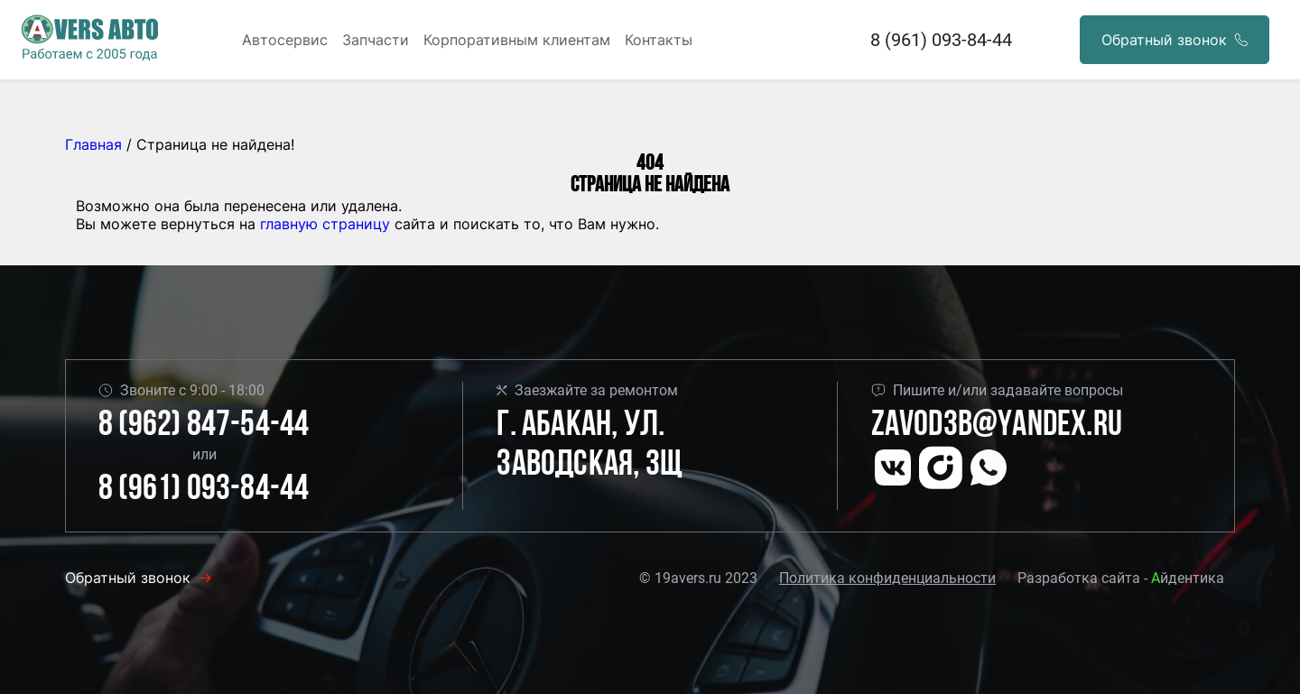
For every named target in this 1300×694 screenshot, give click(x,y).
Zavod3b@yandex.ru (996, 426)
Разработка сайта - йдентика (1120, 578)
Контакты (658, 40)
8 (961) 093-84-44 (941, 40)
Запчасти (375, 40)
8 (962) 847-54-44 (203, 426)
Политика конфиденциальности (887, 578)
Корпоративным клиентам (516, 40)
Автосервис (285, 40)
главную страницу (325, 224)
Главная (93, 144)
